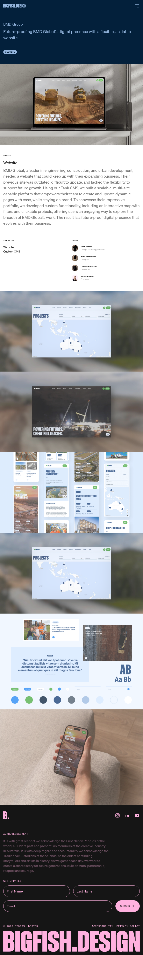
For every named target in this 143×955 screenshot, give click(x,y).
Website (10, 52)
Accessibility (102, 926)
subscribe (127, 906)
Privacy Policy (128, 926)
